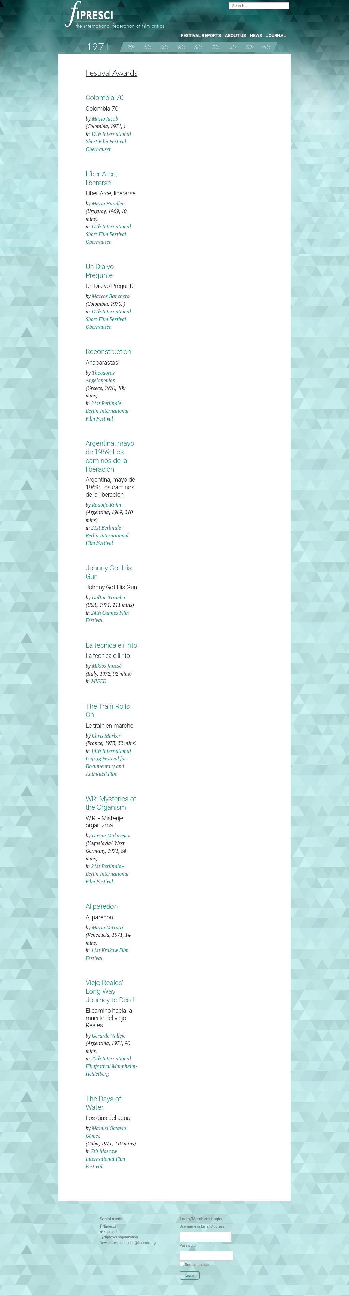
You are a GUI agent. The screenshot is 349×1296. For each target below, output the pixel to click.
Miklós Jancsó (107, 665)
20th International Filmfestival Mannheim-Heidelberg (111, 1066)
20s (130, 47)
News (256, 35)
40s (266, 47)
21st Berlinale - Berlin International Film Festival (107, 411)
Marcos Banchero (111, 296)
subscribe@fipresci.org (137, 1242)
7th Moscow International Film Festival (105, 1159)
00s (165, 47)
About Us (235, 35)
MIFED (98, 681)
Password (188, 1245)
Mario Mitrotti (107, 927)
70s (216, 47)
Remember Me (194, 1264)
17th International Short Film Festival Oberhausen (108, 141)
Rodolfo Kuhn (106, 504)
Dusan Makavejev (111, 835)
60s (232, 47)
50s (249, 47)
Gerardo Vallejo (109, 1035)
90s (182, 47)
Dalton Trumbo (108, 597)
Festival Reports (201, 35)
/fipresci (109, 1226)
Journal (276, 35)
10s (147, 47)
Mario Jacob (105, 118)
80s (199, 47)
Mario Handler (108, 203)
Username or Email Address (202, 1226)
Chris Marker (106, 735)
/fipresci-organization (121, 1237)
